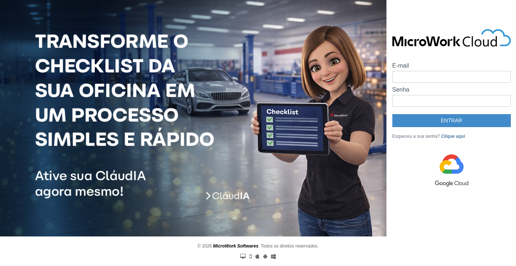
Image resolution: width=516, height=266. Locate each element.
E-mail (400, 71)
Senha (400, 95)
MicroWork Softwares (235, 246)
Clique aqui (453, 142)
